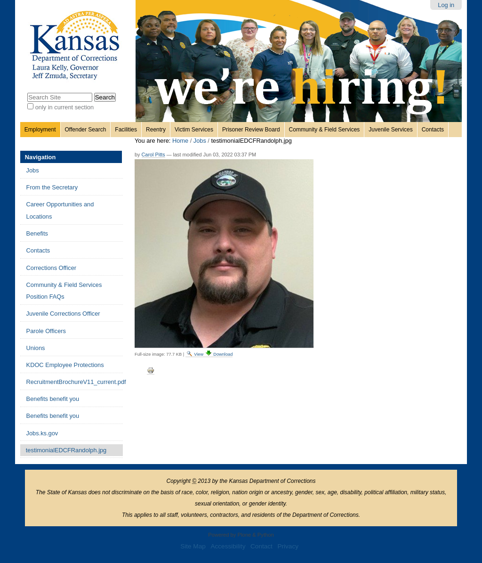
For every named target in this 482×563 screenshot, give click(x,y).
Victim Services (194, 129)
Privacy (287, 546)
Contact (261, 546)
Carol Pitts (153, 154)
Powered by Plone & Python (240, 535)
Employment (40, 129)
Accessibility (227, 546)
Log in (446, 4)
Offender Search (85, 129)
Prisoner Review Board (251, 129)
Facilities (126, 129)
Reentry (156, 129)
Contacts (433, 129)
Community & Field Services (324, 129)
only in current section (64, 107)
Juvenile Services (390, 129)
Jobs (199, 140)
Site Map (193, 546)
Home (180, 140)
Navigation (40, 157)
